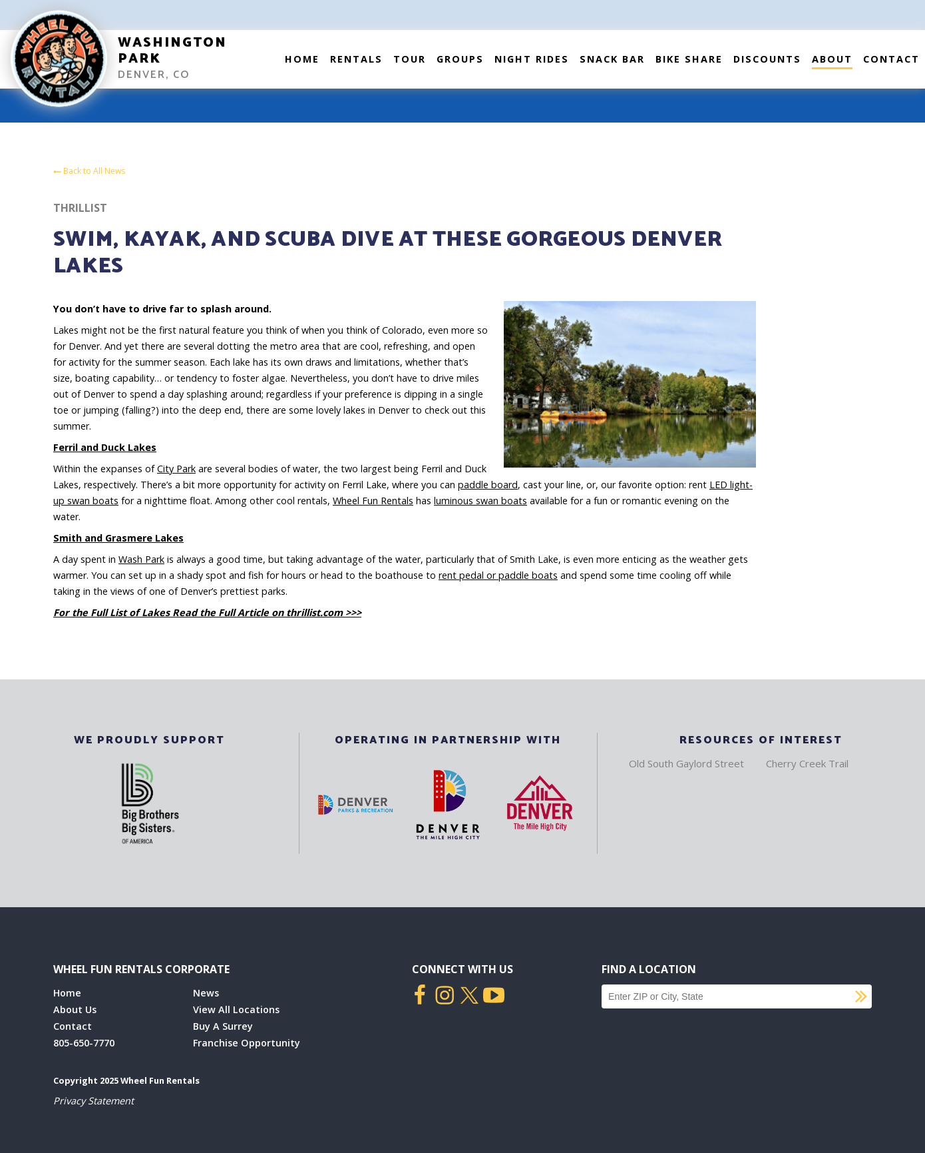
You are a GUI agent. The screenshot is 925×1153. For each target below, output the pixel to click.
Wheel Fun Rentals (373, 500)
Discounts (767, 59)
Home (302, 59)
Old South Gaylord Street (686, 763)
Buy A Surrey (223, 1026)
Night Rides (531, 59)
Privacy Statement (93, 1100)
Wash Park (141, 559)
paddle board (488, 484)
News (206, 992)
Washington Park (172, 51)
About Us (74, 1009)
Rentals (356, 59)
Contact (891, 59)
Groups (460, 59)
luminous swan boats (480, 500)
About (832, 59)
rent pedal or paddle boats (498, 575)
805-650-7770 (83, 1042)
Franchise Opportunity (246, 1042)
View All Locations (236, 1009)
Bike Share (689, 59)
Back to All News (89, 171)
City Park (176, 468)
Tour (409, 59)
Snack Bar (612, 59)
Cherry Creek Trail (807, 763)
